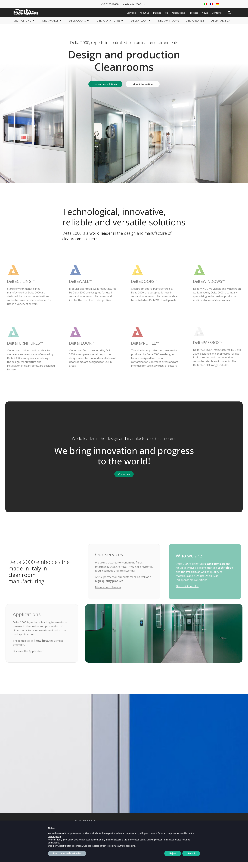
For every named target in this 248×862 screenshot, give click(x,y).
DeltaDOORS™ (144, 281)
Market (157, 12)
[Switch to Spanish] (218, 4)
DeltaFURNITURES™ (25, 343)
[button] (229, 12)
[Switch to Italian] (206, 4)
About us (144, 12)
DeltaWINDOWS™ (209, 281)
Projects (193, 12)
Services (131, 12)
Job (166, 12)
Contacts (217, 12)
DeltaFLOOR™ (82, 343)
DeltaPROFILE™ (145, 343)
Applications (178, 12)
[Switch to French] (212, 4)
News (205, 12)
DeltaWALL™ (80, 281)
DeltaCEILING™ (21, 281)
